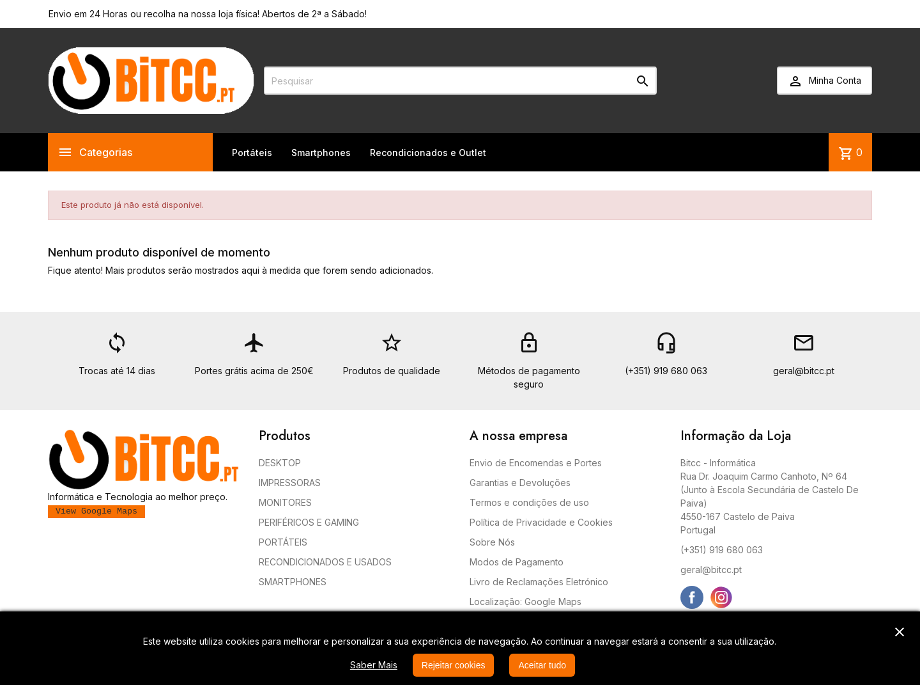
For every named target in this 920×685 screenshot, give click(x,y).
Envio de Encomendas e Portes (536, 462)
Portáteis (252, 152)
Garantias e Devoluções (520, 482)
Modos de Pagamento (517, 561)
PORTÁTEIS (283, 542)
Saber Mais (373, 664)
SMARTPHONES (292, 581)
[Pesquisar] (460, 80)
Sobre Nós (492, 542)
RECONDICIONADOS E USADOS (325, 561)
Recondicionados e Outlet (428, 152)
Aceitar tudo (542, 665)
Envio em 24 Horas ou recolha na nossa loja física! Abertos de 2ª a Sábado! (208, 13)
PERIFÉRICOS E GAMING (309, 522)
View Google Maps (96, 511)
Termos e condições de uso (529, 502)
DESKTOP (280, 462)
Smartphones (321, 152)
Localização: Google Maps (525, 601)
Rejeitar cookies (454, 665)
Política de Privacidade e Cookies (541, 522)
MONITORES (285, 502)
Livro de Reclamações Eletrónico (539, 581)
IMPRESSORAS (290, 482)
